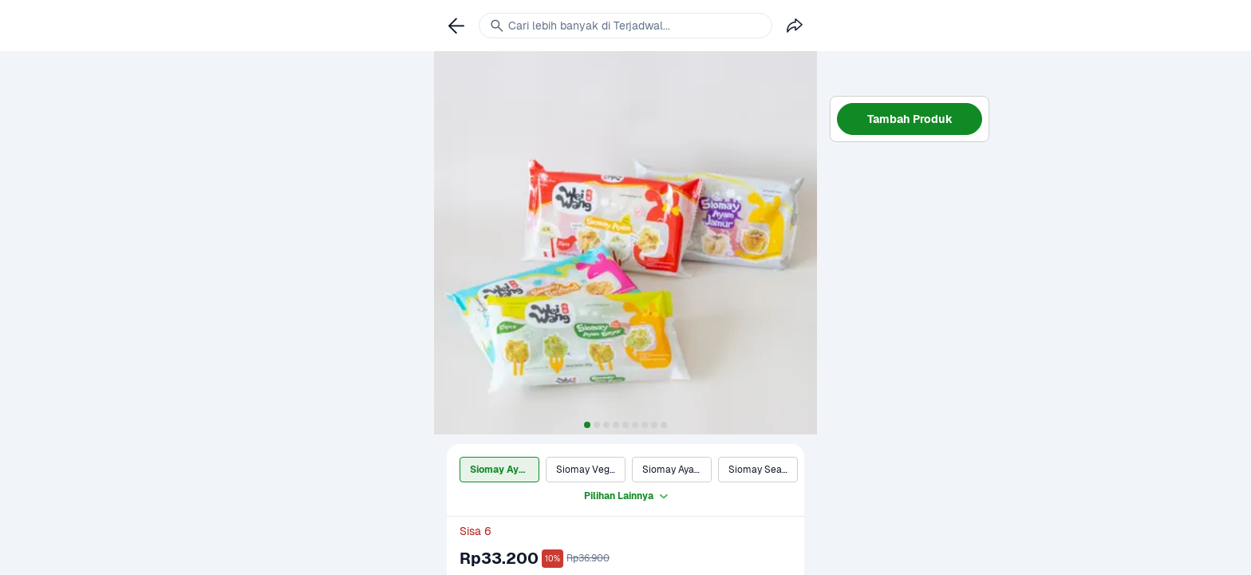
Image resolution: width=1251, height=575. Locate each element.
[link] (456, 25)
